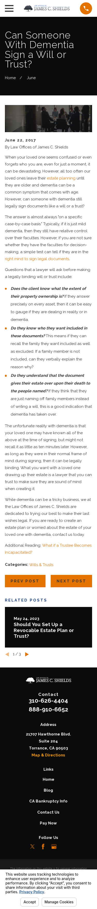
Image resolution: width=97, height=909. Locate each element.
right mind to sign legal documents (37, 259)
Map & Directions (48, 755)
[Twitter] (32, 846)
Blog (48, 790)
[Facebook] (43, 846)
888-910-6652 (48, 709)
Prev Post (25, 581)
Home (48, 779)
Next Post (71, 581)
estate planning (61, 178)
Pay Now (48, 823)
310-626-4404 (48, 700)
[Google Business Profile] (54, 846)
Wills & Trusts (41, 564)
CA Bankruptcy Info (48, 801)
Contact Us (48, 812)
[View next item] (27, 654)
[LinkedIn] (64, 846)
